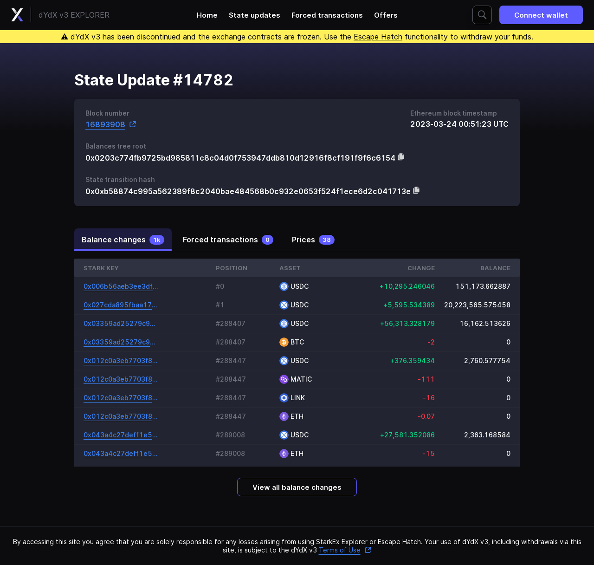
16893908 (110, 124)
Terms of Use (345, 550)
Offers (386, 15)
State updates (254, 15)
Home (207, 15)
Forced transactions (327, 15)
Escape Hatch (378, 36)
